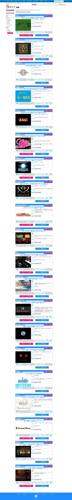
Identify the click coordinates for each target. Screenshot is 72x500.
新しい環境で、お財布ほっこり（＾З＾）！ (34, 421)
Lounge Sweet (19, 275)
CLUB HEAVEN (19, 181)
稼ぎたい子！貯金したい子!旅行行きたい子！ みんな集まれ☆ (34, 184)
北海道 (41, 1)
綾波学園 (18, 441)
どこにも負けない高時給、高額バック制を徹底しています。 (34, 468)
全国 (8, 1)
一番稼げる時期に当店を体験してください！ (34, 278)
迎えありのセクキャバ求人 (23, 11)
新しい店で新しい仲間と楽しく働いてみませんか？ (34, 231)
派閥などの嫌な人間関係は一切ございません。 (34, 326)
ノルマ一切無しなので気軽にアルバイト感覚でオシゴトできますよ (34, 444)
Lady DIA (18, 228)
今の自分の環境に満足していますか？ (34, 65)
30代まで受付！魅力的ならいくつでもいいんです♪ (33, 136)
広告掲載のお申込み (45, 494)
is (16, 323)
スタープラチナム (20, 299)
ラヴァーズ (18, 133)
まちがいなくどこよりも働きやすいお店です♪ (34, 207)
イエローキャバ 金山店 (21, 204)
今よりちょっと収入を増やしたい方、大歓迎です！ (34, 397)
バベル (17, 110)
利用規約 (18, 494)
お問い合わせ (37, 494)
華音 (17, 347)
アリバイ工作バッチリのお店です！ (34, 374)
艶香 (17, 252)
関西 (24, 1)
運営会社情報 (24, 494)
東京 (12, 1)
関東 (16, 1)
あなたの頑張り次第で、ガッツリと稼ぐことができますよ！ (34, 255)
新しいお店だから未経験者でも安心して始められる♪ (34, 18)
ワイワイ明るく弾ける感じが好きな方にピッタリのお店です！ (34, 89)
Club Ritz (18, 465)
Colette (17, 371)
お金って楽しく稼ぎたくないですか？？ (34, 160)
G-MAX (17, 86)
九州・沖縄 (36, 1)
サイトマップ (31, 494)
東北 (46, 1)
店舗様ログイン (52, 494)
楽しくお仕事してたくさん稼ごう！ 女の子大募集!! (34, 350)
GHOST (17, 38)
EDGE (17, 157)
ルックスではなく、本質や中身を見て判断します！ (34, 302)
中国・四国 (29, 1)
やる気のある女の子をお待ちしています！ (34, 41)
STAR (17, 15)
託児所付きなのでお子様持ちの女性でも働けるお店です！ (34, 113)
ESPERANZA (19, 62)
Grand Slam (18, 418)
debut (17, 394)
